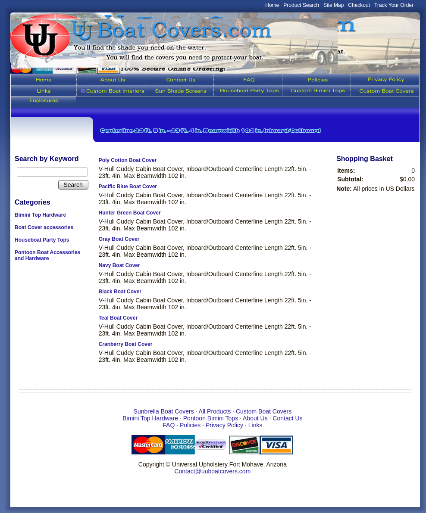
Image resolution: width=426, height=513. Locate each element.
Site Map (333, 5)
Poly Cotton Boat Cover (128, 160)
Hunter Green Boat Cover (130, 213)
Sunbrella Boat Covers (164, 411)
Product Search (301, 5)
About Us (255, 418)
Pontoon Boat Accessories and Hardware (47, 255)
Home (272, 5)
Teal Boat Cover (118, 318)
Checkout (359, 5)
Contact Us (287, 418)
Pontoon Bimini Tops (210, 418)
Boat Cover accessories (44, 227)
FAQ (169, 425)
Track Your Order (393, 5)
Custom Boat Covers (263, 411)
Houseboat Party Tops (42, 240)
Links (255, 425)
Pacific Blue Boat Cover (128, 186)
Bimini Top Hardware (40, 215)
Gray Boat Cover (119, 239)
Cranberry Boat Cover (126, 344)
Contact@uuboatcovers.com (212, 471)
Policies (190, 425)
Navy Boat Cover (119, 265)
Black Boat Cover (120, 292)
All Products (215, 411)
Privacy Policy (224, 425)
